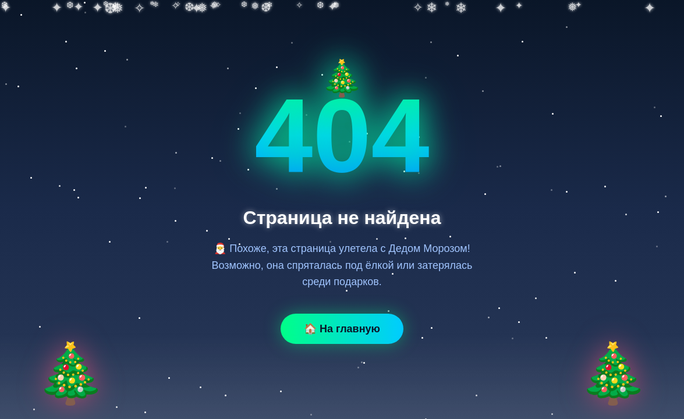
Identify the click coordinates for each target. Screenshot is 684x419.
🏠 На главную (342, 329)
